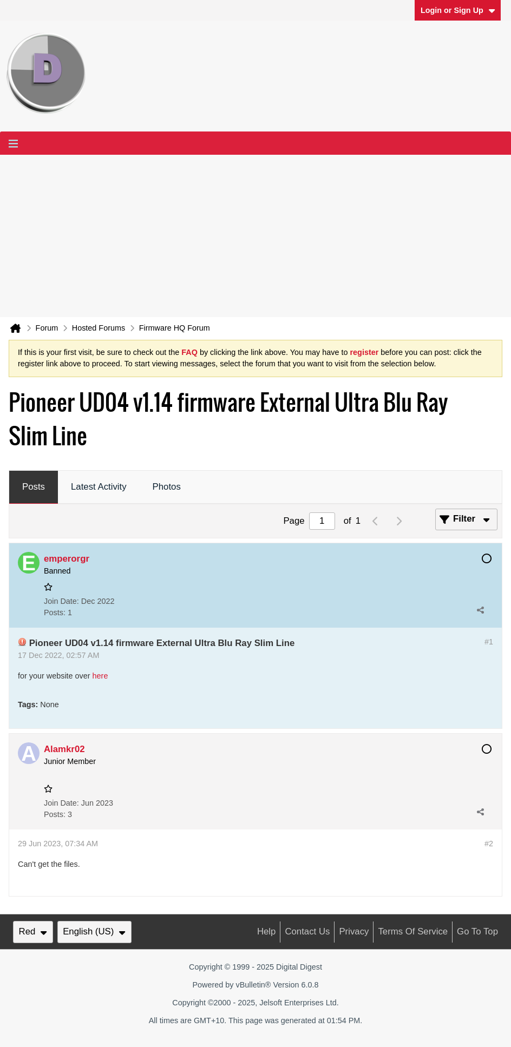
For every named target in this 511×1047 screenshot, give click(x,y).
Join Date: (61, 601)
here (100, 675)
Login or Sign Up (458, 10)
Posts (33, 487)
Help (266, 931)
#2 (488, 843)
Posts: (54, 612)
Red (33, 931)
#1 (488, 641)
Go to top (477, 931)
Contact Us (307, 931)
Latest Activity (99, 487)
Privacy (354, 931)
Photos (167, 487)
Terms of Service (413, 931)
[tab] (33, 487)
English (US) (94, 931)
